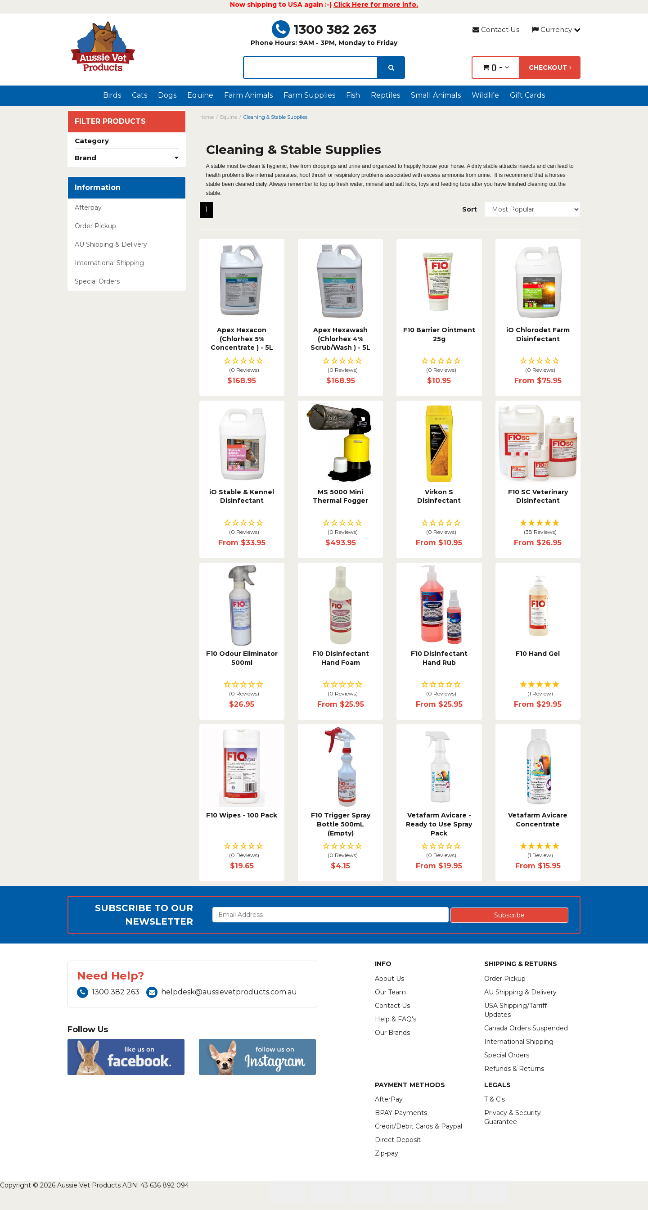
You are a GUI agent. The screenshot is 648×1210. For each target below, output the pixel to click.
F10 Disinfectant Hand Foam (340, 658)
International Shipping (109, 263)
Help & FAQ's (395, 1019)
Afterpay (88, 207)
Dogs (167, 95)
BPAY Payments (401, 1113)
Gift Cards (527, 95)
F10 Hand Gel (538, 654)
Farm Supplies (309, 95)
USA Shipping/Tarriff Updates (515, 1010)
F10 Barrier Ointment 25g (439, 334)
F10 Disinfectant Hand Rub (439, 658)
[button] (242, 366)
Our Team (390, 992)
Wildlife (485, 95)
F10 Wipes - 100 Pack (241, 815)
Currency (556, 29)
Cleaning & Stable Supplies (275, 117)
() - (495, 67)
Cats (139, 95)
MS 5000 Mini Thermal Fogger (340, 496)
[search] (391, 67)
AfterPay (389, 1099)
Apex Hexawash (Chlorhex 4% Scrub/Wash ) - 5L (340, 339)
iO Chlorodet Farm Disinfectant (538, 334)
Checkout (550, 67)
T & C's (494, 1099)
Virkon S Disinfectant (439, 496)
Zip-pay (386, 1153)
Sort (469, 209)
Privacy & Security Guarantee (512, 1117)
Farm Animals (248, 95)
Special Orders (97, 281)
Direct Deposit (398, 1140)
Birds (112, 95)
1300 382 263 (324, 29)
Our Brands (392, 1033)
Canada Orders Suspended (526, 1028)
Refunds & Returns (514, 1069)
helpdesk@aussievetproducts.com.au (221, 992)
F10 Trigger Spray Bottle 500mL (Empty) (340, 824)
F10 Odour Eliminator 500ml (242, 658)
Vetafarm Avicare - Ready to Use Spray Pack (439, 824)
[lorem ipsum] (310, 67)
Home (206, 117)
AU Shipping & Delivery (111, 244)
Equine (200, 95)
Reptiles (385, 95)
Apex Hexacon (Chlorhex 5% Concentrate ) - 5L (242, 339)
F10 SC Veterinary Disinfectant (538, 496)
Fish (353, 95)
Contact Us (495, 29)
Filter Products (110, 121)
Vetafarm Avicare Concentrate (537, 819)
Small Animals (436, 95)
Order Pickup (95, 226)
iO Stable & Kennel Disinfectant (241, 496)
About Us (389, 979)
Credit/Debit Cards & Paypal (418, 1126)
